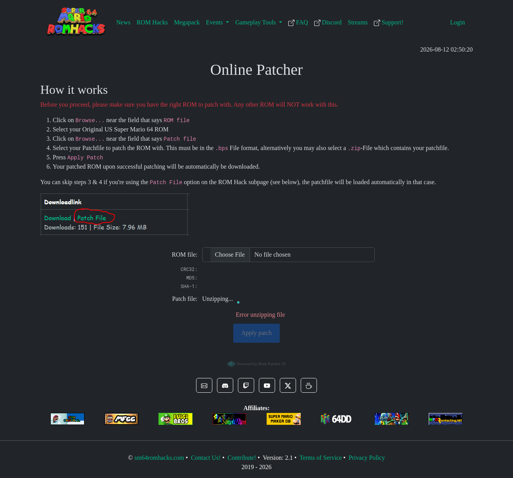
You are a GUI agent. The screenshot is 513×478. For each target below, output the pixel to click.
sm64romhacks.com (159, 457)
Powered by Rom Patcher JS (256, 364)
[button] (204, 385)
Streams (358, 22)
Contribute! (241, 457)
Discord (328, 22)
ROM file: (184, 254)
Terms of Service (321, 457)
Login (457, 22)
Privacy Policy (367, 457)
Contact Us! (206, 457)
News (123, 22)
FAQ (298, 22)
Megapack (187, 22)
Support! (388, 22)
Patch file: (184, 298)
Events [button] (215, 22)
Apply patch (256, 333)
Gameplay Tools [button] (256, 22)
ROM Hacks (151, 22)
